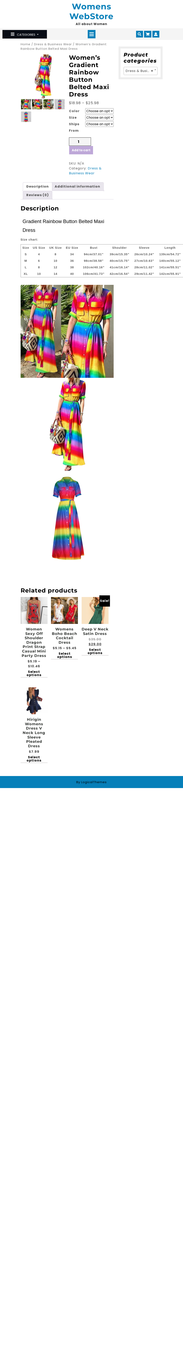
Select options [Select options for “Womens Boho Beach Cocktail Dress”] (64, 655)
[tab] (91, 34)
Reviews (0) (37, 195)
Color (74, 111)
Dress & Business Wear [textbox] (141, 71)
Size (73, 117)
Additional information (77, 186)
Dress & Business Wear (53, 44)
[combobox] (140, 71)
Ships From (74, 127)
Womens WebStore (91, 11)
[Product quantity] (80, 141)
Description (37, 186)
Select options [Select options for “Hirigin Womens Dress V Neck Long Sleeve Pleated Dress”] (34, 759)
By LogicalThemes (91, 782)
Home (25, 44)
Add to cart (81, 150)
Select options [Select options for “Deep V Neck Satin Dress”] (95, 651)
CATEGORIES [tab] (23, 34)
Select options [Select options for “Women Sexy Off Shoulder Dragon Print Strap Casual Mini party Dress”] (34, 673)
